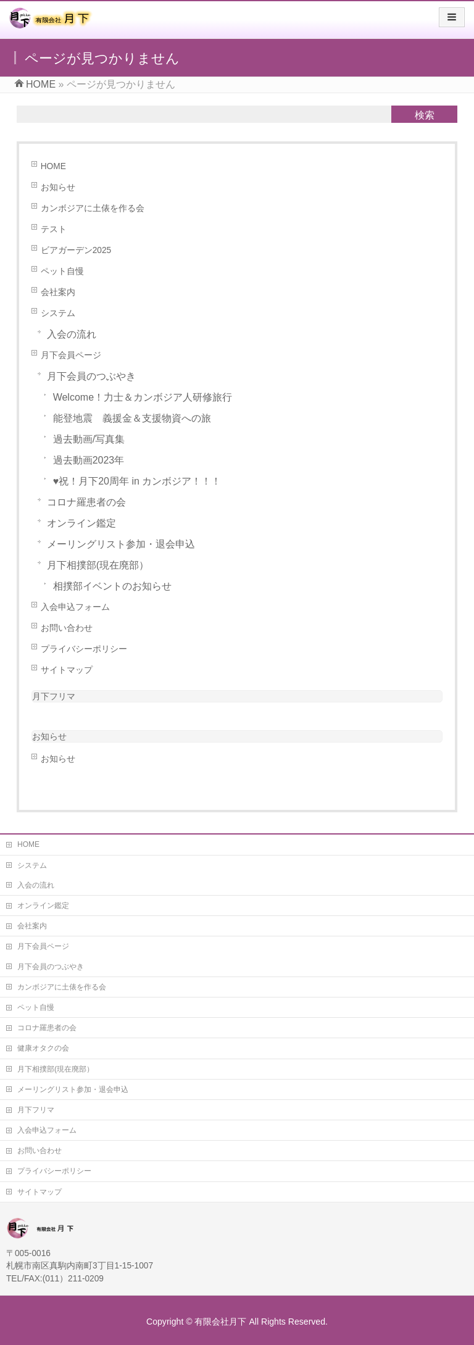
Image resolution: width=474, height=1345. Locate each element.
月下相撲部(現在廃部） (98, 565)
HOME (53, 166)
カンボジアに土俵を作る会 (92, 208)
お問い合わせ (67, 628)
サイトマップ (67, 670)
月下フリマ (53, 696)
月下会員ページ (71, 355)
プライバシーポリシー (84, 649)
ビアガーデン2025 (76, 250)
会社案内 (58, 292)
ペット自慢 (62, 271)
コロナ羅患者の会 (86, 502)
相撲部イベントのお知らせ (112, 586)
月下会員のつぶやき (91, 376)
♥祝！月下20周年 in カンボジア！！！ (137, 481)
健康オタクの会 (43, 1048)
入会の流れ (71, 334)
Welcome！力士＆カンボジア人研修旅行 (142, 397)
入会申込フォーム (75, 607)
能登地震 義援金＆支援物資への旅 (132, 418)
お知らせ (58, 187)
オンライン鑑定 (81, 523)
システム (58, 313)
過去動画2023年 (89, 460)
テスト (54, 229)
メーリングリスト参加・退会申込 (121, 544)
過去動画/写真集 (89, 439)
